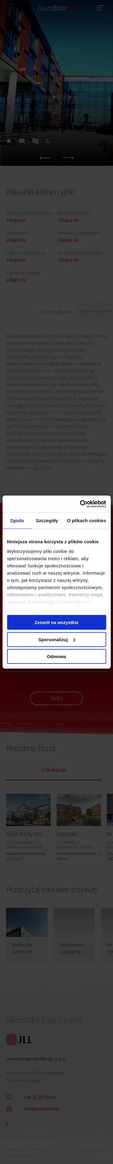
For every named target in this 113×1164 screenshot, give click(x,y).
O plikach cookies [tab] (86, 520)
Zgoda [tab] (17, 520)
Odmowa (56, 656)
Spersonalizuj (56, 639)
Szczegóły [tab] (47, 520)
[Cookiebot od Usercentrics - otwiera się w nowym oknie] (80, 504)
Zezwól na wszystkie (57, 622)
